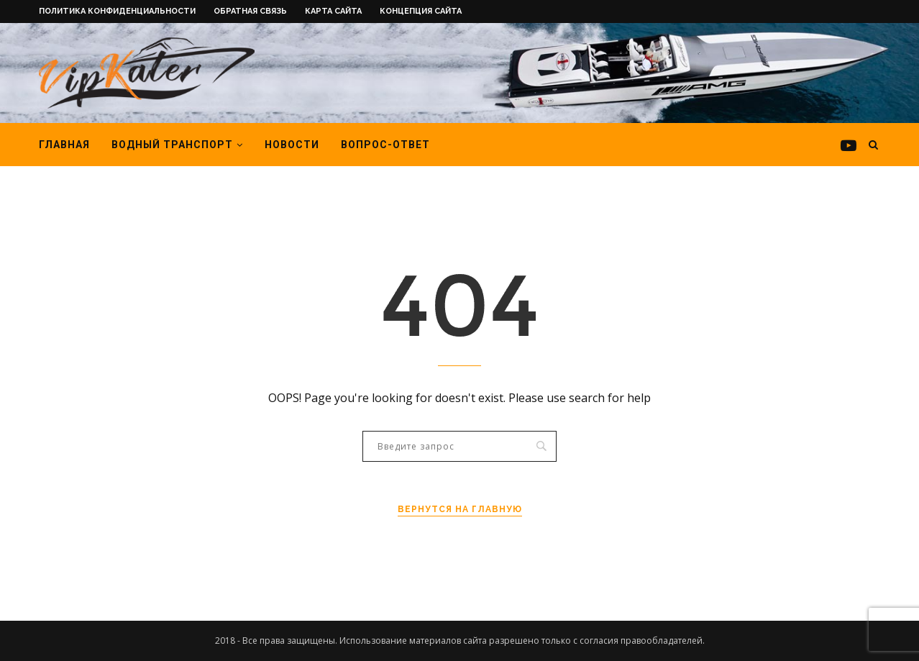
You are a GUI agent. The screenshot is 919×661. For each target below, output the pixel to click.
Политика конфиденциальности (117, 11)
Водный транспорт (172, 144)
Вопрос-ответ (385, 144)
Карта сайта (333, 11)
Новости (292, 144)
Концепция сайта (421, 11)
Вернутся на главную (460, 509)
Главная (64, 144)
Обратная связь (250, 11)
